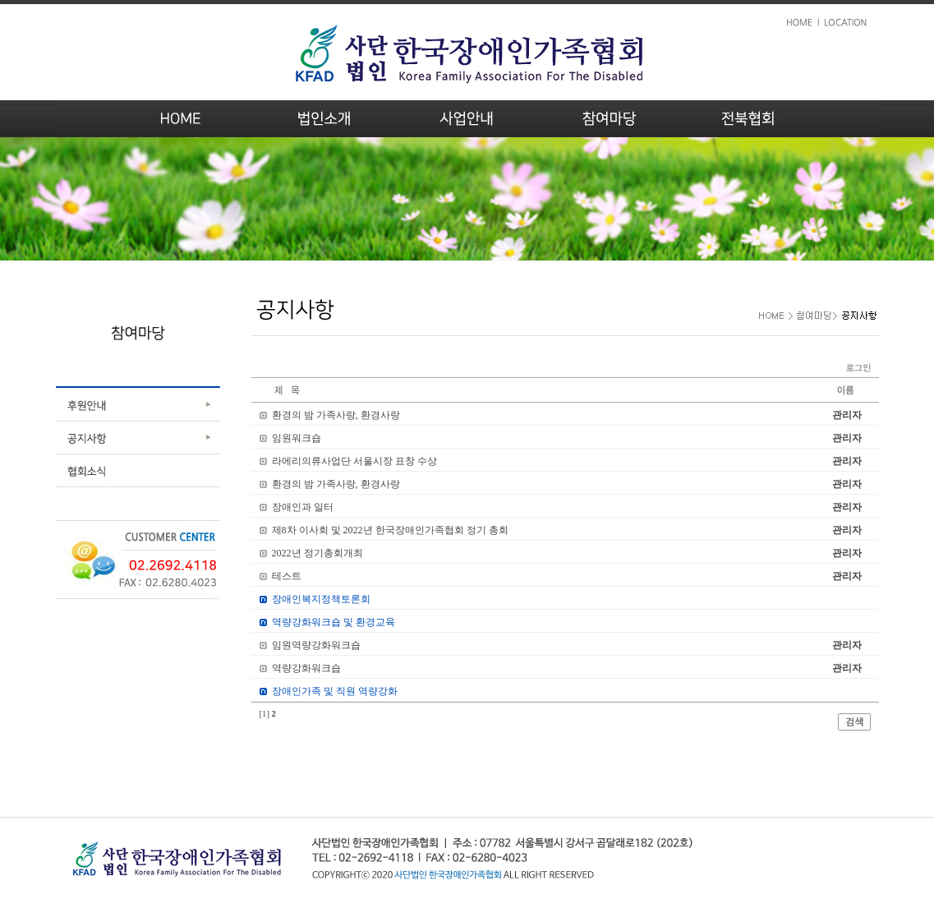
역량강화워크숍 (306, 668)
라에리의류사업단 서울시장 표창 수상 (354, 461)
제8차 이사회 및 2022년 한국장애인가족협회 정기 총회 (390, 530)
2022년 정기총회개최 (317, 553)
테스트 (286, 576)
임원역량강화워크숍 (316, 645)
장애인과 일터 (303, 507)
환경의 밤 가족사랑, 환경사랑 (336, 415)
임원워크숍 (296, 438)
